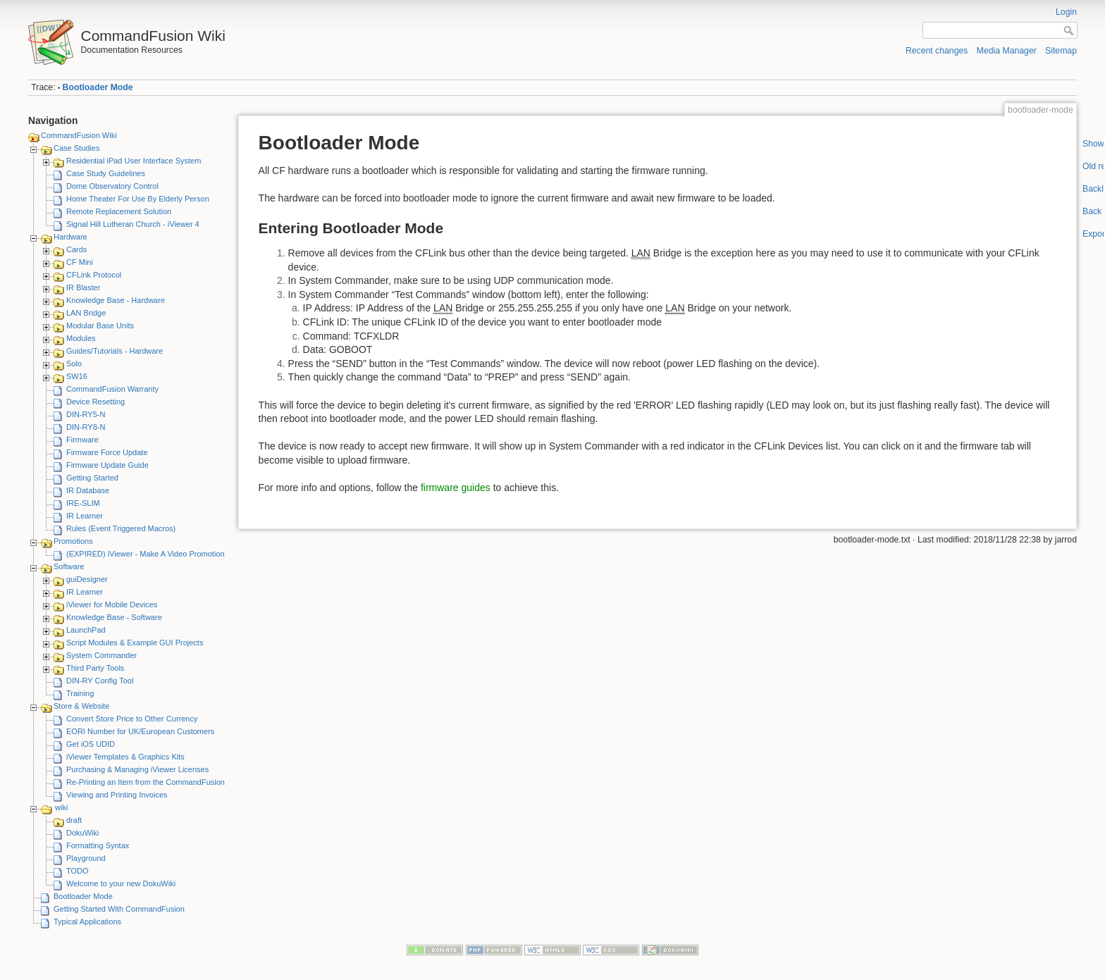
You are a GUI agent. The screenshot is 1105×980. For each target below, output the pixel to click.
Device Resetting (95, 401)
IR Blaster (83, 287)
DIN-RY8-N (85, 427)
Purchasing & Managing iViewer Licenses (137, 769)
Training (80, 693)
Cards (76, 249)
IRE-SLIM (83, 503)
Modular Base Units (100, 325)
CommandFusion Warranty (112, 389)
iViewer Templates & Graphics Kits (125, 756)
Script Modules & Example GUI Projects (134, 642)
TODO (77, 871)
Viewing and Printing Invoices (117, 794)
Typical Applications (87, 921)
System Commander (101, 655)
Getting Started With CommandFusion (119, 909)
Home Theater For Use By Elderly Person (137, 198)
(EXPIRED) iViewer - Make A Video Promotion (145, 554)
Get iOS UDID (90, 744)
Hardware (70, 236)
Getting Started (92, 477)
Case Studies (76, 148)
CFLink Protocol (93, 275)
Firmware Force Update (107, 452)
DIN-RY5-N (85, 414)
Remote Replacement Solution (118, 211)
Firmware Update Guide (107, 465)
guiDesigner (87, 579)
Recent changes (937, 51)
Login (1066, 12)
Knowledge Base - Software (114, 617)
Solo (74, 363)
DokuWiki (82, 833)
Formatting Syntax (97, 845)
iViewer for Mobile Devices (111, 604)
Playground (86, 858)
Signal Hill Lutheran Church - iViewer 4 (132, 224)
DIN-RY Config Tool (99, 680)
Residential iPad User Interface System (133, 160)
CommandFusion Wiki (79, 135)
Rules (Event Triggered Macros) (120, 528)
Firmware (82, 439)
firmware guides (455, 487)
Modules (81, 338)
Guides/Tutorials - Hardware (114, 351)
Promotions (73, 541)
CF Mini (79, 262)
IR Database (87, 490)
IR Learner (84, 515)
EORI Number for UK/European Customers (140, 731)
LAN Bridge (86, 313)
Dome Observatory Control (112, 186)
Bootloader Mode (98, 87)
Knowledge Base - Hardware (115, 300)
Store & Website (81, 706)
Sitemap (1061, 51)
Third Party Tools (95, 668)
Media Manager (1007, 51)
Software (69, 566)
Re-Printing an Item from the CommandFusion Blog (154, 782)
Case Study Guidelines (105, 173)
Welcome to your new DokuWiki (120, 883)
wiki (61, 807)
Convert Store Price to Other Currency (131, 718)
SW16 (76, 376)
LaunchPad (86, 630)
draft (74, 820)
